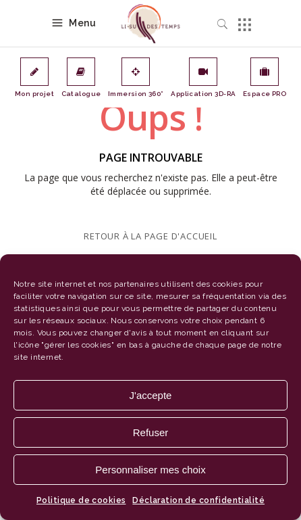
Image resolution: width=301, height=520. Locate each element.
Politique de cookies (81, 500)
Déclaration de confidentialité (198, 500)
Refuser (151, 432)
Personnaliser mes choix (150, 469)
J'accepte (151, 395)
